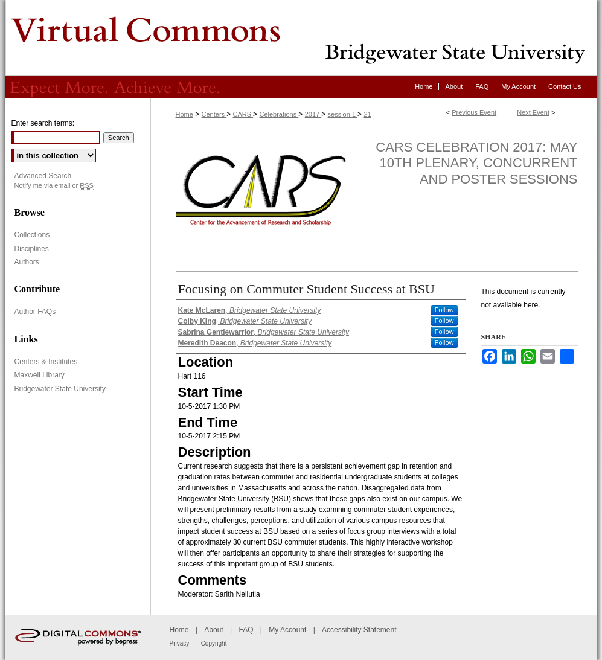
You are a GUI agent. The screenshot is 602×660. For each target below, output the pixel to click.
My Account (287, 630)
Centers (214, 114)
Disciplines (31, 249)
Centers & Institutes (46, 361)
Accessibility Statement (359, 630)
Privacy (180, 643)
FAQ (246, 630)
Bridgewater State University (60, 389)
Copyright (214, 643)
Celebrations (278, 114)
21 (367, 114)
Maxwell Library (39, 375)
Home (184, 114)
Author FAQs (35, 311)
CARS (242, 114)
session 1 (343, 114)
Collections (32, 235)
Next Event (533, 112)
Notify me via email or (54, 186)
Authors (26, 262)
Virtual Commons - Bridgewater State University (301, 38)
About (213, 630)
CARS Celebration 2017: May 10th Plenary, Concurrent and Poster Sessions (476, 163)
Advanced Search (43, 175)
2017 (313, 114)
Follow (444, 309)
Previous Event (474, 112)
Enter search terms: (43, 123)
